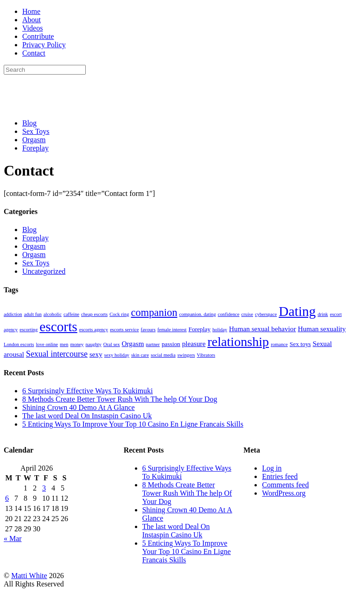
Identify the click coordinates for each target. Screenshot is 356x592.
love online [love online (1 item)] (47, 344)
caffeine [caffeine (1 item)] (71, 314)
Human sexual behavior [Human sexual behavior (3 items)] (262, 329)
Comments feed (285, 485)
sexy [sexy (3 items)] (95, 354)
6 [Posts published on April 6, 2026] (7, 498)
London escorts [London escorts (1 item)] (19, 344)
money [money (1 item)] (76, 344)
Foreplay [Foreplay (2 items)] (200, 329)
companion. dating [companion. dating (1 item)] (197, 314)
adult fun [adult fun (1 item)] (33, 314)
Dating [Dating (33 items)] (297, 311)
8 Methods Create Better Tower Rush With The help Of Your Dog (119, 399)
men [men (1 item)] (64, 344)
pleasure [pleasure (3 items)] (194, 343)
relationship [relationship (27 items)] (238, 341)
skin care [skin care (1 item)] (140, 355)
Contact (33, 53)
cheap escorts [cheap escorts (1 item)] (94, 314)
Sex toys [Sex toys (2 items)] (300, 343)
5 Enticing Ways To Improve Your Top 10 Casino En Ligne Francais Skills (132, 424)
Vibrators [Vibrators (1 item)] (206, 355)
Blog (29, 123)
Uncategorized (43, 271)
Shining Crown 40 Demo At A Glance (78, 407)
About (31, 20)
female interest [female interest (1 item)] (172, 329)
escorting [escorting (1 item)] (28, 329)
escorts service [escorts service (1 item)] (124, 329)
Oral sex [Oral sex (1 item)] (111, 344)
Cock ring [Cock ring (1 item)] (119, 314)
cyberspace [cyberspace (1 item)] (266, 314)
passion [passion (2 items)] (171, 343)
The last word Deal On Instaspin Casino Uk (87, 416)
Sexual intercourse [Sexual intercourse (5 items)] (57, 354)
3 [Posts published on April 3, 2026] (44, 488)
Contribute (38, 36)
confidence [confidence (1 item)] (229, 314)
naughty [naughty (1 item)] (93, 344)
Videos (32, 28)
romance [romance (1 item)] (279, 344)
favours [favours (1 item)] (148, 329)
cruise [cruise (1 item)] (247, 314)
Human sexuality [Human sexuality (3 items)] (321, 329)
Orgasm (33, 140)
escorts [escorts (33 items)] (58, 326)
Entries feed (280, 476)
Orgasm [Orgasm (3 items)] (133, 343)
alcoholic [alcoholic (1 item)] (53, 314)
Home (31, 11)
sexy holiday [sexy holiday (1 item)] (116, 355)
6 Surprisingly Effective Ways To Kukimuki (87, 391)
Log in (271, 468)
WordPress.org (283, 493)
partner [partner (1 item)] (152, 344)
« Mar (13, 538)
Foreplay (35, 148)
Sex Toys (36, 131)
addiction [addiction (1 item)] (13, 314)
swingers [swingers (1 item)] (186, 355)
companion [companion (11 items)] (154, 312)
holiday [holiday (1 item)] (219, 329)
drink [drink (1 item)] (323, 314)
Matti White (29, 575)
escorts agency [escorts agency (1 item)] (93, 329)
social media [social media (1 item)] (163, 355)
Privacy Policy (44, 45)
